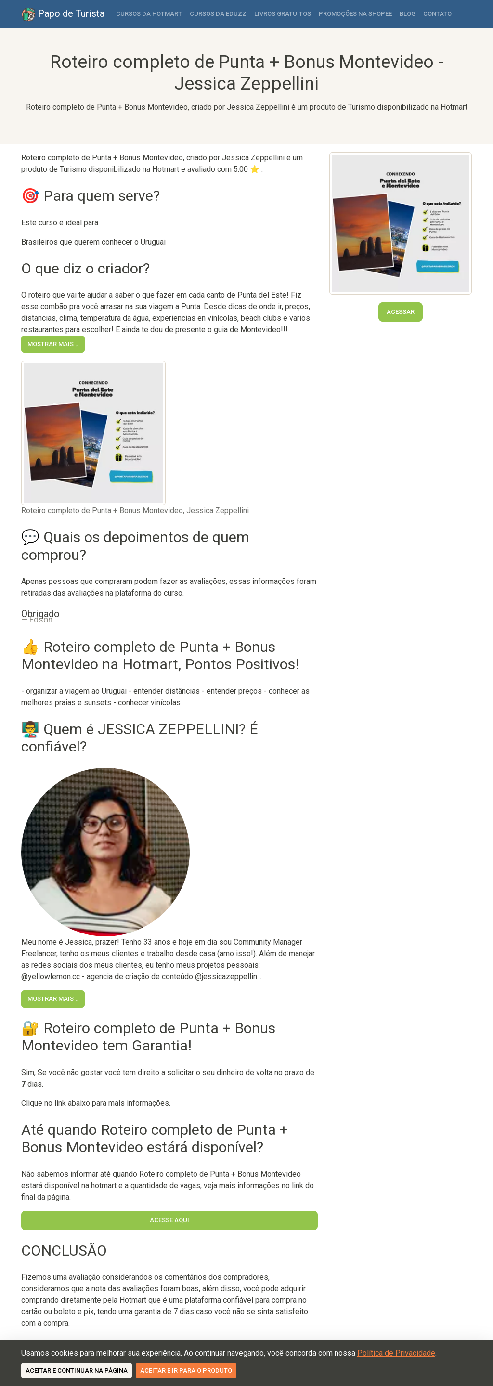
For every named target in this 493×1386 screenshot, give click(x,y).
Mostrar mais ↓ (52, 344)
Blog (407, 13)
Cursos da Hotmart (149, 13)
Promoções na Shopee (355, 13)
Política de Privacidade (396, 1353)
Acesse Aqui (169, 1220)
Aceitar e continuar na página (77, 1370)
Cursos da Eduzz (218, 13)
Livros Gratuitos (282, 13)
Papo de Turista (62, 14)
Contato (437, 13)
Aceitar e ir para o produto (186, 1370)
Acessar (401, 311)
